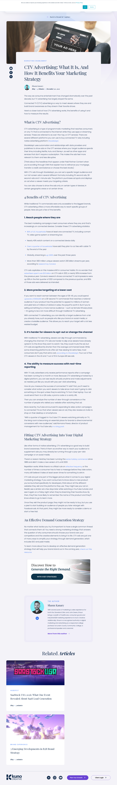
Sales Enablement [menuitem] (12, 751)
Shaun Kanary (37, 86)
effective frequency (74, 466)
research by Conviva (47, 264)
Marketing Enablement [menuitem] (14, 746)
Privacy (60, 779)
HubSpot (15, 690)
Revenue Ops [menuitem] (11, 756)
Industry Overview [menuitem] (42, 737)
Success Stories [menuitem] (74, 737)
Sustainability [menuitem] (41, 746)
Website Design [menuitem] (12, 760)
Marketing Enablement (35, 61)
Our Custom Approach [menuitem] (14, 737)
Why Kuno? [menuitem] (98, 737)
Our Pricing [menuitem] (98, 751)
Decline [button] (92, 7)
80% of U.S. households (36, 232)
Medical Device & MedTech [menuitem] (46, 756)
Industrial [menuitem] (39, 751)
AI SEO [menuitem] (8, 769)
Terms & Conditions (78, 779)
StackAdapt (53, 141)
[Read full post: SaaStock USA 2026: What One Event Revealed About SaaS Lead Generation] (31, 672)
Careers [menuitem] (97, 742)
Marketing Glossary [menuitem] (101, 769)
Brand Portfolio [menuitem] (74, 742)
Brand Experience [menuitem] (12, 742)
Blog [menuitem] (95, 765)
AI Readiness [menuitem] (10, 765)
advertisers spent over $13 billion (38, 273)
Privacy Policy (79, 2)
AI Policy (67, 779)
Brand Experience (73, 690)
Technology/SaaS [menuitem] (42, 742)
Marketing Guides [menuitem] (100, 760)
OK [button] (85, 7)
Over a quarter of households (40, 246)
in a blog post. (58, 426)
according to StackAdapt (67, 352)
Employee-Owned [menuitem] (100, 746)
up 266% (49, 255)
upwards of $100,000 (32, 298)
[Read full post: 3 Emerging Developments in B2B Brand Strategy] (85, 672)
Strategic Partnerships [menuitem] (102, 756)
